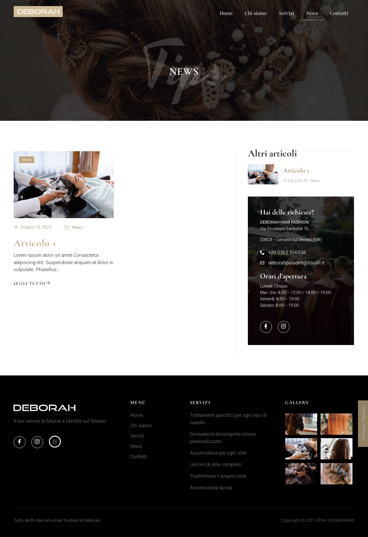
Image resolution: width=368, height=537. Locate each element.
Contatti (339, 13)
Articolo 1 (35, 243)
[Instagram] (284, 327)
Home (226, 13)
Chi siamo (256, 13)
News (312, 13)
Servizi (286, 13)
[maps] (56, 442)
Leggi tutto (32, 283)
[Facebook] (266, 327)
